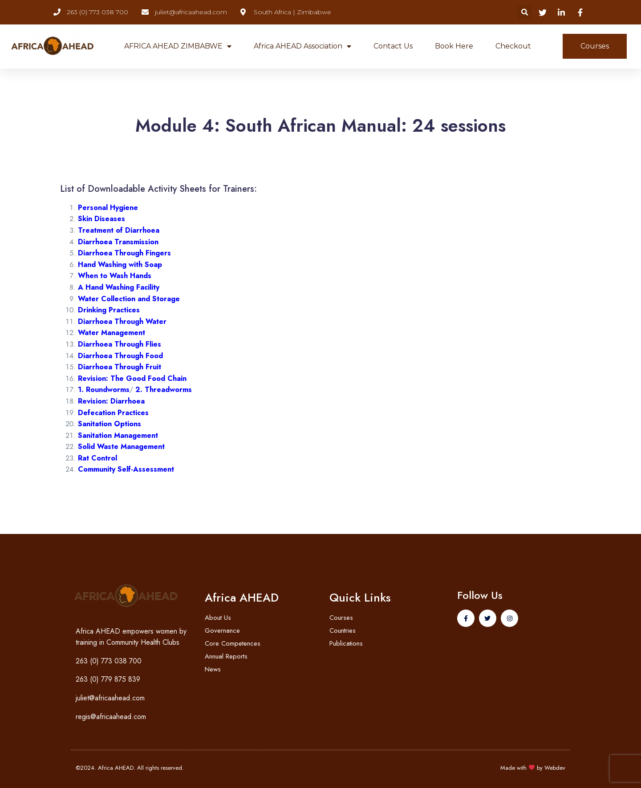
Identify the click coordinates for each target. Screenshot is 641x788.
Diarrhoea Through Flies (119, 344)
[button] (524, 12)
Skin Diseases (101, 219)
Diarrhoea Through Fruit (119, 367)
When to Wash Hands (114, 276)
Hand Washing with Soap (120, 264)
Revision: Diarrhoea (111, 401)
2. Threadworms (163, 389)
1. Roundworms (104, 389)
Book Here (454, 46)
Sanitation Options (109, 424)
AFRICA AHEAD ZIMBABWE (177, 46)
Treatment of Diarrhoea (118, 230)
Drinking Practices (109, 310)
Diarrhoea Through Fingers (124, 253)
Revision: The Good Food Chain (132, 378)
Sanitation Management (118, 435)
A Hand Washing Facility (118, 287)
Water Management (111, 332)
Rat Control (97, 458)
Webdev (554, 768)
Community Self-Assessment (126, 469)
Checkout (513, 46)
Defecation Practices (113, 413)
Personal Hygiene (108, 207)
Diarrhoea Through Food (120, 356)
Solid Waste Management (121, 446)
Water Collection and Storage (129, 299)
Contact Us (393, 46)
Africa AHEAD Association (302, 46)
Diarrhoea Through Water (122, 321)
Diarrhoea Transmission (118, 242)
